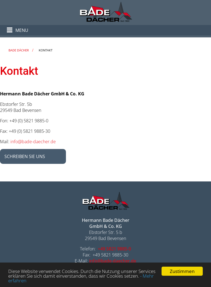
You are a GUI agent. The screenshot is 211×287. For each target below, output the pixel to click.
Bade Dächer (19, 50)
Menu (21, 30)
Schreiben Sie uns (24, 156)
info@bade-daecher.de (33, 142)
